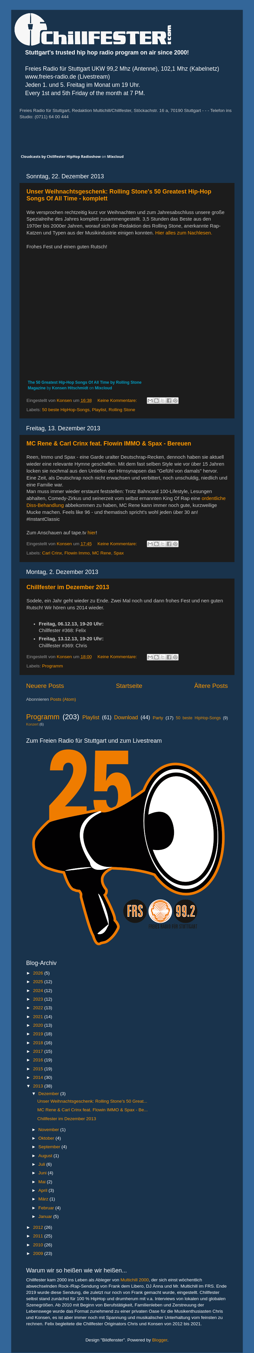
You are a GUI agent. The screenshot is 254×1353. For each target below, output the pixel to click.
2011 (38, 1235)
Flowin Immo (77, 553)
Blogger (159, 1339)
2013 (38, 1086)
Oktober (47, 1138)
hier (92, 532)
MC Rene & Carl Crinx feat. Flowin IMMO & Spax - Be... (92, 1109)
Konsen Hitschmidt (70, 388)
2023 (38, 999)
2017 (38, 1051)
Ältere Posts (211, 685)
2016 (38, 1059)
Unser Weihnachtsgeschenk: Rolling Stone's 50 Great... (92, 1101)
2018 (38, 1042)
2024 (38, 990)
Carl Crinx (52, 553)
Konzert (32, 724)
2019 (38, 1033)
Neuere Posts (45, 685)
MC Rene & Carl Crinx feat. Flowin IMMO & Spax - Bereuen (108, 443)
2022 (38, 1007)
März (44, 1198)
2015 (38, 1068)
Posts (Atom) (63, 699)
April (43, 1190)
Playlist (99, 409)
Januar (45, 1216)
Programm (52, 665)
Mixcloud (115, 156)
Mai (42, 1181)
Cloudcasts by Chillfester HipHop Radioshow (61, 156)
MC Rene (101, 553)
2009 (38, 1253)
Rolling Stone (121, 409)
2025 (38, 981)
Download (126, 717)
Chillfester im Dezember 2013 (67, 587)
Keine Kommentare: (118, 400)
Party (158, 717)
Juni (43, 1172)
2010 (38, 1244)
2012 (38, 1227)
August (46, 1155)
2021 (38, 1016)
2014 (38, 1077)
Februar (46, 1207)
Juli (42, 1164)
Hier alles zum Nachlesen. (183, 232)
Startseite (129, 685)
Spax (118, 553)
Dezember (49, 1093)
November (49, 1129)
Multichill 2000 (134, 1279)
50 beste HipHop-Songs (65, 409)
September (50, 1146)
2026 (38, 973)
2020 (38, 1025)
